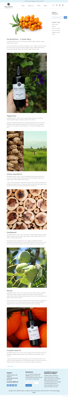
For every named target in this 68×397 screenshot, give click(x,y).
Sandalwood (11, 234)
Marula (9, 292)
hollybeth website (25, 180)
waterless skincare (18, 299)
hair (38, 120)
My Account (9, 381)
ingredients (38, 43)
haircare (41, 120)
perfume (27, 181)
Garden (31, 236)
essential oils (34, 120)
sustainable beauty (40, 298)
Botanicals (29, 294)
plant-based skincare (27, 298)
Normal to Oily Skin (56, 32)
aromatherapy (28, 178)
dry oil (42, 178)
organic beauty (10, 296)
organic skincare (10, 45)
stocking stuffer (14, 239)
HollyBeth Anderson (12, 43)
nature (42, 180)
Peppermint (11, 118)
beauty (25, 43)
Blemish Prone (55, 26)
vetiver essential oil (14, 176)
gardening (10, 356)
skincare (16, 45)
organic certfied (13, 181)
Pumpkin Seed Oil (14, 352)
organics (32, 296)
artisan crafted (27, 120)
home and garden (33, 180)
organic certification (18, 296)
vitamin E (20, 239)
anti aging (28, 354)
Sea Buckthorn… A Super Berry (19, 41)
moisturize (21, 121)
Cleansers (54, 28)
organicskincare (10, 298)
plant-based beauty (18, 298)
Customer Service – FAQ (12, 376)
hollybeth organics (32, 43)
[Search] (65, 19)
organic (43, 43)
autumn (39, 354)
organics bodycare (35, 238)
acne (25, 354)
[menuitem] (23, 5)
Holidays (8, 121)
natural (38, 180)
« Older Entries (10, 368)
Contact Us (9, 378)
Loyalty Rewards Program (12, 380)
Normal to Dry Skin (56, 30)
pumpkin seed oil (32, 356)
